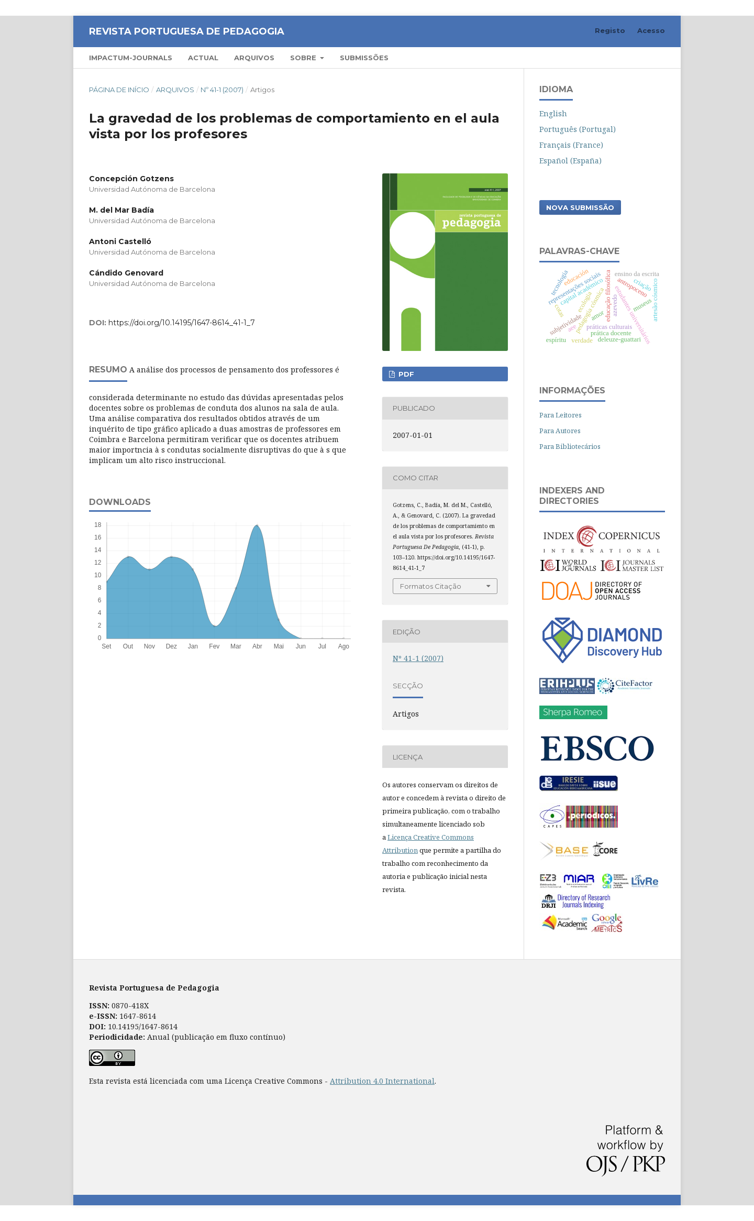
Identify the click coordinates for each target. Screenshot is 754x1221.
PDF (405, 374)
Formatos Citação (430, 586)
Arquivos (254, 57)
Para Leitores (560, 415)
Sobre (304, 57)
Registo (610, 30)
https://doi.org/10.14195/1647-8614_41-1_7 (181, 322)
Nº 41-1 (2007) (222, 89)
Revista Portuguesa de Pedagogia (186, 31)
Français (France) (571, 145)
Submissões (364, 57)
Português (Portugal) (577, 129)
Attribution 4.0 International (382, 1081)
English (553, 113)
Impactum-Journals (130, 57)
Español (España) (570, 161)
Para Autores (560, 430)
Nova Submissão (580, 207)
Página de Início (119, 89)
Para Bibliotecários (570, 446)
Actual (203, 57)
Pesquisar (635, 57)
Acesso (651, 30)
